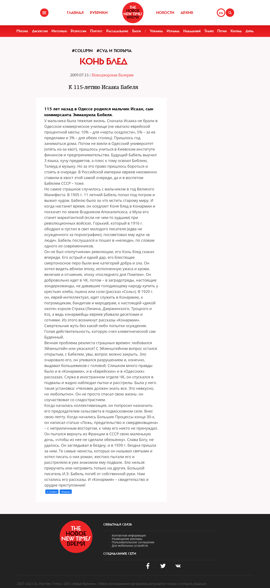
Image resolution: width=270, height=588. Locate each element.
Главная (75, 12)
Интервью (59, 31)
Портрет (96, 31)
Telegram (65, 492)
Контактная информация (129, 535)
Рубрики (99, 12)
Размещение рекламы (127, 539)
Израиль (173, 31)
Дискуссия (40, 31)
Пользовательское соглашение (133, 542)
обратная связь (117, 524)
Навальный (192, 31)
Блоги (136, 31)
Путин (222, 31)
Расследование (117, 31)
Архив (187, 12)
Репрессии (78, 31)
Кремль (236, 31)
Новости (165, 12)
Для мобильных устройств (130, 545)
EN (221, 13)
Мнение (22, 31)
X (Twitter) (52, 492)
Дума (250, 31)
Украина (156, 31)
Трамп (209, 31)
